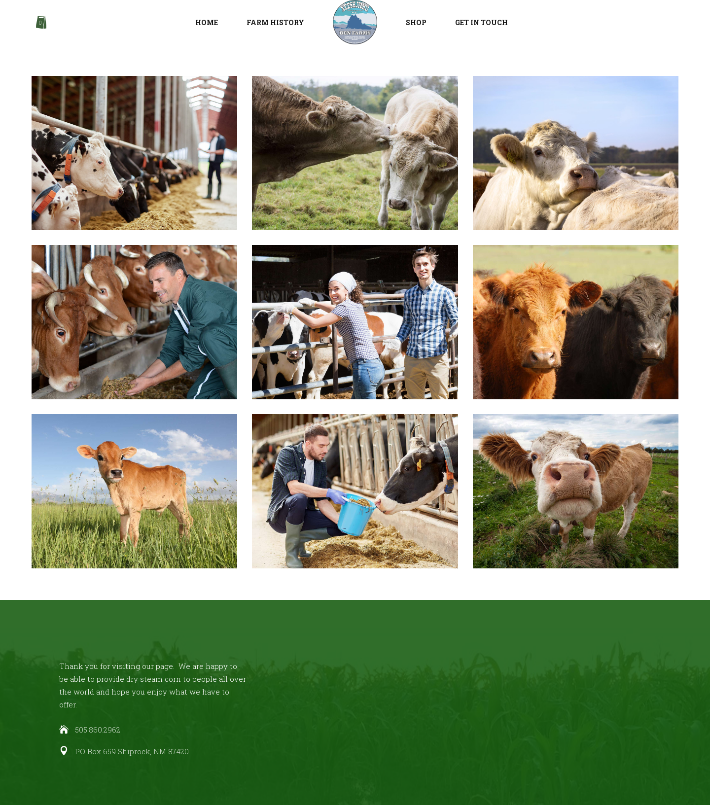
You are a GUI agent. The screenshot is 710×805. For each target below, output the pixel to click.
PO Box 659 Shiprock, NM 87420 (132, 751)
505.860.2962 (97, 730)
